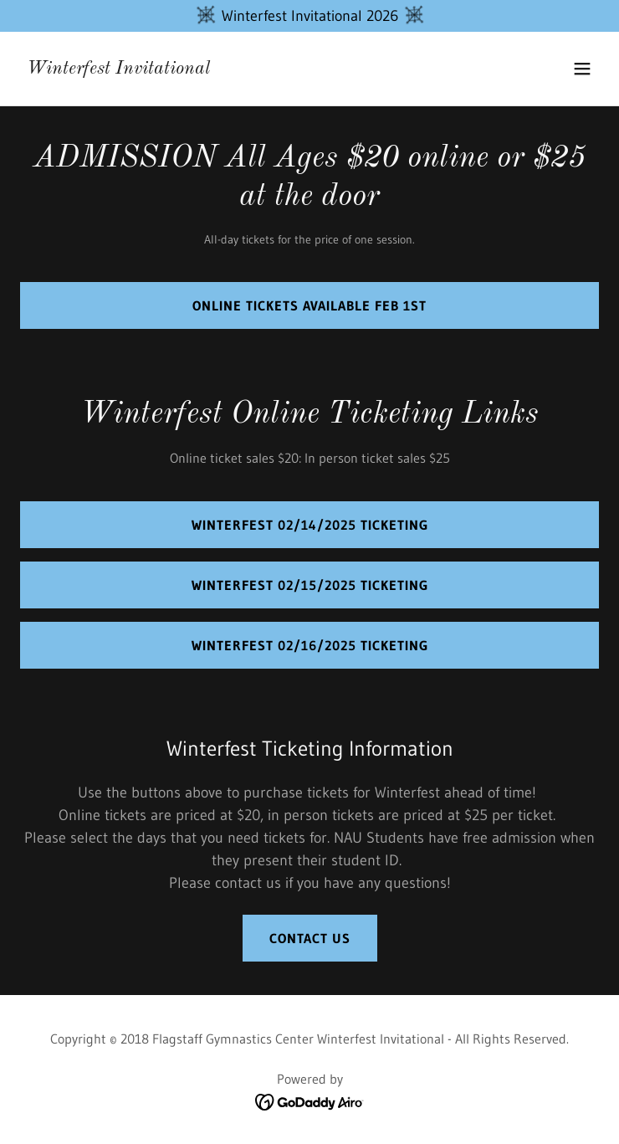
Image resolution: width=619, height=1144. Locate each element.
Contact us (309, 938)
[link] (118, 68)
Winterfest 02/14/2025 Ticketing (310, 524)
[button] (582, 68)
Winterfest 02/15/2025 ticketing (310, 585)
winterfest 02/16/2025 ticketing (310, 645)
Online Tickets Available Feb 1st (309, 305)
